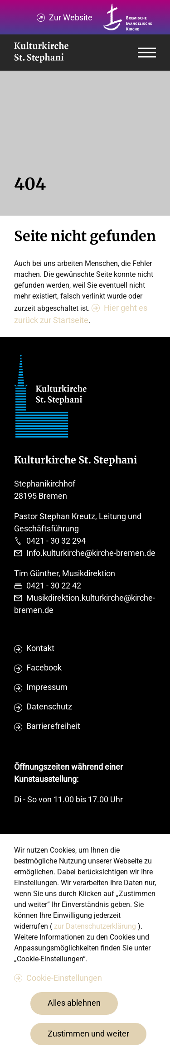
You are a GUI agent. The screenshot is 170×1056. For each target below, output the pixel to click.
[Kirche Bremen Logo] (127, 17)
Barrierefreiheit (53, 726)
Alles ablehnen (74, 1003)
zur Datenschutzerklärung (96, 926)
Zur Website (70, 17)
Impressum (47, 687)
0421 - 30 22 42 (53, 585)
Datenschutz (49, 706)
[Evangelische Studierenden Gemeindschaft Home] (41, 53)
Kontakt (40, 648)
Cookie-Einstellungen (64, 978)
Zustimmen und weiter (88, 1033)
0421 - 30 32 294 (56, 540)
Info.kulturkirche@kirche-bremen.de (90, 553)
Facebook (44, 667)
